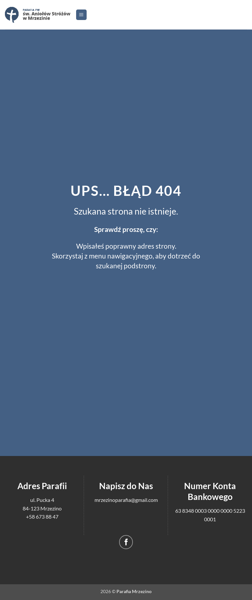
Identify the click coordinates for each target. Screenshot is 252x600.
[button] (81, 15)
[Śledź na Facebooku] (126, 542)
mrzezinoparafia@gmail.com (126, 500)
